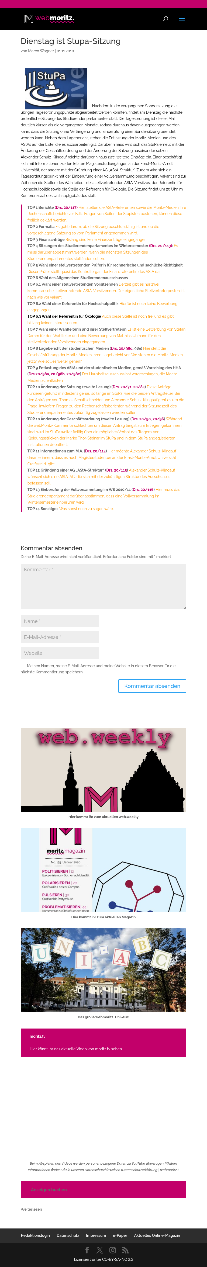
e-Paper (120, 1235)
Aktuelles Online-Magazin (157, 1235)
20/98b (58, 374)
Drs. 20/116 (143, 489)
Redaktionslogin (35, 1235)
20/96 (158, 419)
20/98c (73, 374)
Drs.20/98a (39, 374)
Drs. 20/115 (116, 470)
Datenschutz (68, 1235)
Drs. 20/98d (122, 348)
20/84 (139, 387)
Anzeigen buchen (49, 1189)
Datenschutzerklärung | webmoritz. (150, 1170)
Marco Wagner (41, 51)
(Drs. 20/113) (160, 246)
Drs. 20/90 (141, 419)
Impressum (96, 1235)
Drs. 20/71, (122, 387)
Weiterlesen (31, 1209)
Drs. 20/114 (95, 451)
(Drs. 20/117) (66, 207)
